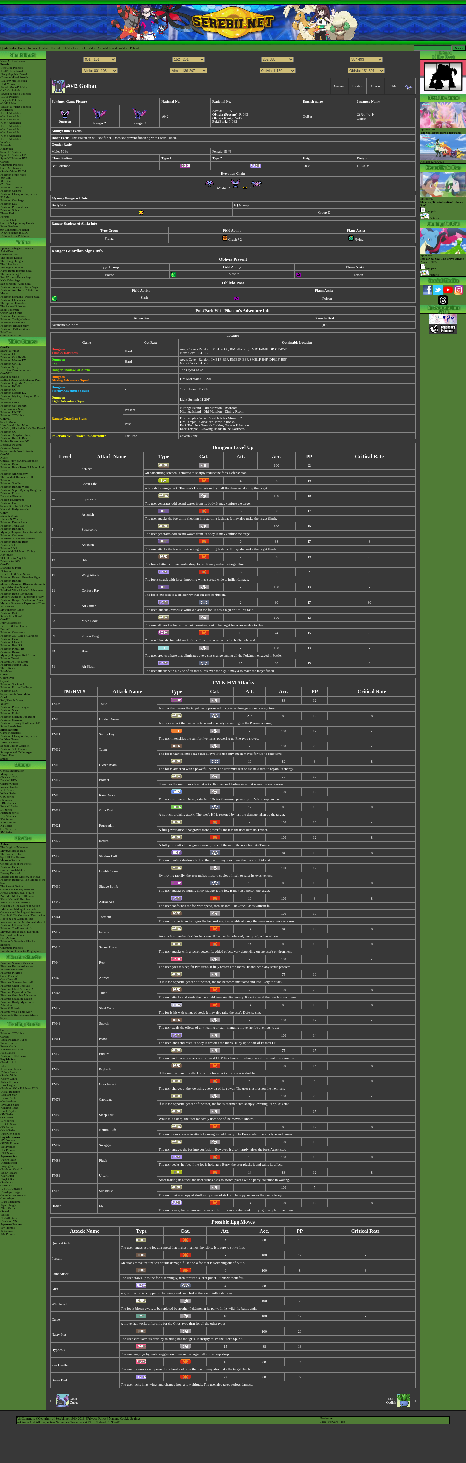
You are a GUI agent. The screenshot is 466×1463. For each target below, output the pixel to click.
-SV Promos (7, 1140)
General (339, 86)
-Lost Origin (7, 1085)
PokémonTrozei (9, 658)
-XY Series (6, 1117)
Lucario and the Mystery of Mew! (20, 876)
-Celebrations (8, 1101)
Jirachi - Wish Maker (12, 870)
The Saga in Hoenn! (12, 267)
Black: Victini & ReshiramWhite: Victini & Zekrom (15, 901)
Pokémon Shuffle (10, 483)
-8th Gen (5, 181)
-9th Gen (5, 177)
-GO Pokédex (8, 103)
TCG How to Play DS (13, 558)
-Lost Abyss (7, 1198)
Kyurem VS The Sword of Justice (20, 905)
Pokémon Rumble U (12, 528)
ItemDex (5, 142)
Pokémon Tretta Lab (12, 525)
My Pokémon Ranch (12, 609)
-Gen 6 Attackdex (10, 129)
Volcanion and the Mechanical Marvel (22, 922)
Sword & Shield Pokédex (112, 48)
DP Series (6, 809)
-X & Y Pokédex (10, 83)
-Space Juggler (8, 1205)
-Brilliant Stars (8, 1094)
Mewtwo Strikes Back (13, 850)
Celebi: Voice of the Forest (15, 863)
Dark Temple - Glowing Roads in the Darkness (212, 429)
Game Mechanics (10, 168)
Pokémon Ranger (10, 651)
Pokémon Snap (9, 710)
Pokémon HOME (10, 386)
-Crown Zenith (8, 1078)
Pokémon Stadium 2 (12, 684)
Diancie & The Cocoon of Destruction (22, 915)
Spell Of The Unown (12, 857)
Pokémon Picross (10, 493)
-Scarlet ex (6, 1182)
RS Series (6, 799)
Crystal (4, 681)
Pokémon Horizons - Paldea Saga (19, 296)
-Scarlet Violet (8, 1075)
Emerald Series (9, 806)
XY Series (6, 825)
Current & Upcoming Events (17, 223)
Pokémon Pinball (10, 713)
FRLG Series (8, 803)
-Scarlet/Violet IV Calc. (14, 171)
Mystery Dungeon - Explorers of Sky (22, 596)
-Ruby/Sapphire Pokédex (14, 74)
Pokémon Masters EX (13, 360)
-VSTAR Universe (11, 1188)
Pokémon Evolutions (12, 322)
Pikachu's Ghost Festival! (15, 985)
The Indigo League (11, 257)
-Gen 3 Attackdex (10, 119)
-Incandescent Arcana (13, 1195)
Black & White (9, 515)
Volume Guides (9, 786)
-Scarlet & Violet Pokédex (15, 106)
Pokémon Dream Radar (14, 522)
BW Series (6, 819)
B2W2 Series (8, 822)
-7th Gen (5, 184)
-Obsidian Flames (10, 1069)
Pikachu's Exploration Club (16, 992)
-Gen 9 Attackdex (10, 139)
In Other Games (9, 739)
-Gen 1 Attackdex (10, 113)
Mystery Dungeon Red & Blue (18, 655)
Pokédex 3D (7, 545)
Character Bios (9, 254)
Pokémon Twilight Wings (15, 319)
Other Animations (10, 335)
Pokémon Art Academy (14, 473)
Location (357, 86)
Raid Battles (7, 1052)
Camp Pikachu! (9, 976)
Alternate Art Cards (11, 1049)
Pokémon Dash (9, 639)
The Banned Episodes (13, 306)
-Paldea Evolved (9, 1072)
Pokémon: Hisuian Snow (14, 325)
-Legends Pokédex (11, 100)
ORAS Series (8, 829)
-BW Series (7, 1120)
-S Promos (6, 1230)
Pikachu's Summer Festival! (16, 982)
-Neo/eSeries (7, 1130)
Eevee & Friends (10, 1008)
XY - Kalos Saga (10, 280)
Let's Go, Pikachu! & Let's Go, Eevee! (22, 428)
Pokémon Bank (9, 464)
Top (343, 1421)
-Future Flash (8, 1159)
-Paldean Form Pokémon (14, 236)
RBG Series (7, 790)
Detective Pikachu (11, 444)
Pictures (429, 218)
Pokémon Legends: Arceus (15, 383)
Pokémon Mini (9, 690)
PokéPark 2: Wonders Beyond (17, 538)
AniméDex (6, 251)
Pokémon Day (8, 203)
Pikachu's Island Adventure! (16, 989)
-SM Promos (7, 1146)
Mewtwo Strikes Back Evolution (19, 931)
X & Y (4, 457)
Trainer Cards (8, 1043)
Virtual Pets (7, 755)
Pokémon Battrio (10, 613)
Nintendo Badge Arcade (14, 509)
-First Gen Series (10, 1133)
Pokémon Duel (9, 503)
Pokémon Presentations (14, 207)
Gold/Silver (7, 677)
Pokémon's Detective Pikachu (17, 941)
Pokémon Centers (10, 190)
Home (21, 48)
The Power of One (11, 854)
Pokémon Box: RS (11, 645)
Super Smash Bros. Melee (15, 694)
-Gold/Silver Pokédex (13, 71)
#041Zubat (74, 1400)
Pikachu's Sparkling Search (16, 998)
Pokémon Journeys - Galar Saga (19, 287)
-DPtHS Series (8, 1124)
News (3, 61)
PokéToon (6, 332)
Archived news (16, 61)
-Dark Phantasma (10, 1201)
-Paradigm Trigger (11, 1192)
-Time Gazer (7, 1208)
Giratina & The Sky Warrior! (17, 889)
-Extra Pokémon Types (13, 1039)
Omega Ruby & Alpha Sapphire (19, 460)
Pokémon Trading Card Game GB (20, 723)
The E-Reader (8, 668)
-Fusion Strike (8, 1098)
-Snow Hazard (8, 1172)
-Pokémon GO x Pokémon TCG (19, 1088)
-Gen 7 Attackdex (10, 132)
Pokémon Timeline (11, 187)
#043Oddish (391, 1400)
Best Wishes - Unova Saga (15, 277)
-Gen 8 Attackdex (10, 135)
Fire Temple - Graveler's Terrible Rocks (207, 422)
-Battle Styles (8, 1111)
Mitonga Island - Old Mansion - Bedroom (209, 408)
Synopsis (428, 268)
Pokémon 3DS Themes (13, 749)
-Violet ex (6, 1185)
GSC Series (7, 796)
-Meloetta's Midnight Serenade (18, 909)
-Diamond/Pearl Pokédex (15, 77)
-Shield (4, 1214)
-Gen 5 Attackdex (10, 126)
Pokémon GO (8, 354)
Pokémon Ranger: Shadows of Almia (22, 600)
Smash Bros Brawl (11, 616)
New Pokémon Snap (12, 409)
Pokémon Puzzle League (14, 707)
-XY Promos (7, 1149)
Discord (55, 48)
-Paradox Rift (8, 1062)
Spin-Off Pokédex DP (13, 155)
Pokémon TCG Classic (13, 1056)
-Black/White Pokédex (13, 80)
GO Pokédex (88, 48)
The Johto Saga (9, 264)
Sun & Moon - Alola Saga (15, 283)
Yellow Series (8, 793)
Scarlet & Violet (9, 350)
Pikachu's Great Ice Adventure (18, 995)
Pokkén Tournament (12, 499)
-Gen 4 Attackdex (10, 122)
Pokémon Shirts (9, 210)
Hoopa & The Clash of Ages (16, 918)
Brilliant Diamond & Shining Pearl (20, 379)
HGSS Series (8, 816)
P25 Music (6, 197)
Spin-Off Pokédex (10, 151)
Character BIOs (9, 777)
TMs (393, 86)
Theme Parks (8, 213)
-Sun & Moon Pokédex (13, 87)
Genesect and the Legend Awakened (21, 912)
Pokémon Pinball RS (12, 648)
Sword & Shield (9, 376)
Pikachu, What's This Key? (16, 1011)
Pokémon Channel (11, 642)
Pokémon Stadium (11, 719)
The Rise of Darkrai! (12, 886)
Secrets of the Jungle (12, 934)
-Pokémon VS (8, 1221)
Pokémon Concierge (12, 200)
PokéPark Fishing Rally (14, 664)
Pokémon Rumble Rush (14, 438)
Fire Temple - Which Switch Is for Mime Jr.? (211, 418)
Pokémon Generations (13, 316)
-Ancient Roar (8, 1162)
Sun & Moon (8, 422)
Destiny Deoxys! (10, 873)
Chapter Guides (9, 783)
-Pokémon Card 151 (12, 1169)
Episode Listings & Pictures (16, 248)
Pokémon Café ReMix (13, 357)
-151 (3, 1065)
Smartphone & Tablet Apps (16, 752)
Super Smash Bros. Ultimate (17, 451)
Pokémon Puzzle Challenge (16, 687)
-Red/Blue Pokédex (11, 67)
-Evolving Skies (9, 1104)
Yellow (4, 703)
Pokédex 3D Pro (9, 548)
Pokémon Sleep (9, 367)
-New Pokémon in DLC (14, 232)
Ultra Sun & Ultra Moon (14, 425)
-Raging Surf (8, 1166)
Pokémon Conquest (11, 535)
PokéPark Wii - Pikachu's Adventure (21, 590)
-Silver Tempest (9, 1081)
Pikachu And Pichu (11, 969)
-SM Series (6, 1114)
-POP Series (7, 1153)
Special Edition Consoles (15, 745)
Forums (32, 48)
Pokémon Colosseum (12, 632)
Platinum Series (9, 812)
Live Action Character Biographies (20, 951)
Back (323, 1421)
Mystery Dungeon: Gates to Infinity (21, 532)
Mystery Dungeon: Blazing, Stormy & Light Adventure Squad (22, 585)
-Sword (4, 1211)
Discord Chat (8, 219)
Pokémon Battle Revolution (16, 593)
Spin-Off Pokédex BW (13, 158)
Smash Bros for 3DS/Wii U (16, 506)
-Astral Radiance (10, 1091)
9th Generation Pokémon (14, 229)
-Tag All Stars (8, 1217)
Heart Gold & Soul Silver (15, 574)
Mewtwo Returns (10, 860)
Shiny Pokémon (9, 309)
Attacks (375, 86)
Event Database (9, 226)
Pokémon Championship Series (18, 194)
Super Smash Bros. (11, 726)
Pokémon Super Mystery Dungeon (20, 490)
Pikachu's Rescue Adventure (16, 966)
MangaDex (6, 774)
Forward (333, 1421)
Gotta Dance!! (8, 979)
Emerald (5, 629)
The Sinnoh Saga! (10, 274)
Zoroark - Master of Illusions (17, 896)
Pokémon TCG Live (12, 415)
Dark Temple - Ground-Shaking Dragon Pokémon (214, 425)
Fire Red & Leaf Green (13, 626)
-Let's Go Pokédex (11, 90)
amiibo (4, 758)
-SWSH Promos (9, 1143)
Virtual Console (9, 742)
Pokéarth (135, 48)
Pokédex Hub (70, 48)
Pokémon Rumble (10, 580)
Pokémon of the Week (13, 174)
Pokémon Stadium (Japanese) (17, 716)
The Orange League (11, 261)
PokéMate (6, 671)
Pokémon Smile (9, 402)
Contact (43, 48)
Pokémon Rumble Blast (14, 541)
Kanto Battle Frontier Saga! (16, 270)
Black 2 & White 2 (11, 519)
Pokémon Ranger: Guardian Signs (20, 577)
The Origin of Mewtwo (14, 847)
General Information (12, 770)
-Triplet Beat (7, 1179)
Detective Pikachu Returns (15, 370)
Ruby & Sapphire (10, 622)
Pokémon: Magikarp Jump (15, 435)
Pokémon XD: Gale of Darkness (19, 635)
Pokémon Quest (9, 447)
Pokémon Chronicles (12, 299)
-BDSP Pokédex (9, 96)
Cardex (4, 161)
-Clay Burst (7, 1175)
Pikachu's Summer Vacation (16, 963)
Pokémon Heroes (10, 866)
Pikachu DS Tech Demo (14, 661)
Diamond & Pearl (10, 567)
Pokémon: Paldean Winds (15, 329)
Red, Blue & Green (11, 700)
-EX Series (6, 1127)
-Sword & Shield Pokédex (15, 93)
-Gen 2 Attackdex (10, 116)
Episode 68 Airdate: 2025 (443, 257)
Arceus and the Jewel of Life (17, 892)
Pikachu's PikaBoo (11, 972)
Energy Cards (8, 1046)
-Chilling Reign (9, 1107)
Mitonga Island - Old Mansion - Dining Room (212, 411)
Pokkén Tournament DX (14, 441)
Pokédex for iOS (10, 561)
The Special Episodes (12, 303)
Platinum (5, 571)
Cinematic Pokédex (11, 164)
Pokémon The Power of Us (16, 928)
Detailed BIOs (8, 780)
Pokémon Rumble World (14, 486)
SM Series (6, 832)
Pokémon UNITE (10, 363)
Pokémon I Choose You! (14, 925)
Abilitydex (6, 148)
